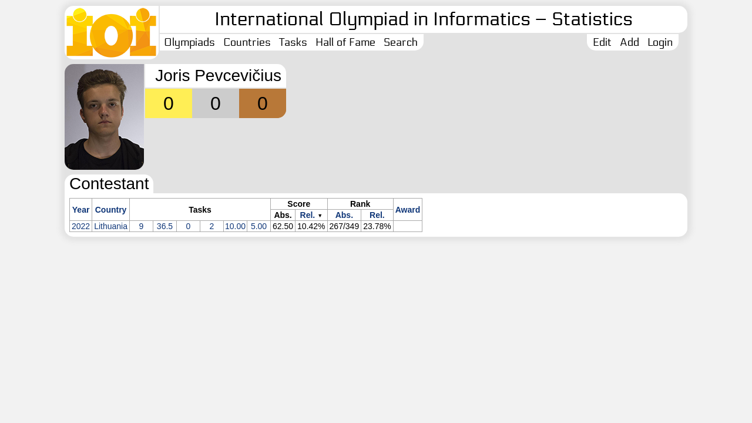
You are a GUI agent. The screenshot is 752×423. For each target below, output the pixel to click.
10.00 (235, 226)
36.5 (165, 226)
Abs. (344, 215)
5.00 (259, 226)
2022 (81, 226)
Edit (602, 42)
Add (629, 42)
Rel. (307, 215)
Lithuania (110, 226)
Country (111, 209)
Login (660, 42)
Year (81, 209)
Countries (247, 42)
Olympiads (189, 42)
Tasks (293, 42)
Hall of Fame (345, 42)
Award (408, 209)
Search (401, 42)
